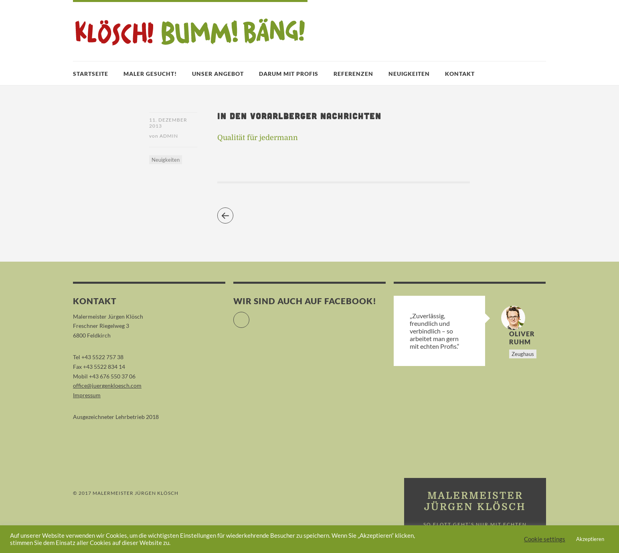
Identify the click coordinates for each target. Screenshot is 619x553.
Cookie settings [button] (544, 539)
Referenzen (353, 73)
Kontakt (460, 73)
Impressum (87, 395)
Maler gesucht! (150, 73)
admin (169, 136)
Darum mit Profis (288, 73)
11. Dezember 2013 (168, 123)
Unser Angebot (218, 73)
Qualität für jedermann (257, 138)
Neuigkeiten (409, 73)
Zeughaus (523, 354)
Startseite (90, 73)
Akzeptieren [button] (590, 539)
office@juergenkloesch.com (107, 385)
